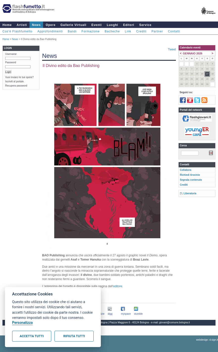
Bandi (72, 31)
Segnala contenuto (191, 179)
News (36, 25)
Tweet (172, 49)
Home (7, 25)
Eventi (96, 25)
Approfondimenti (50, 31)
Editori (128, 25)
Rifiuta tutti (74, 336)
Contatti (174, 31)
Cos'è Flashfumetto (17, 31)
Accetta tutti (32, 336)
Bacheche (112, 31)
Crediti (141, 31)
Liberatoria (190, 193)
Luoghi (112, 25)
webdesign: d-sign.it (207, 339)
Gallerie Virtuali (73, 25)
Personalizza (22, 323)
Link (128, 31)
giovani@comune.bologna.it (174, 322)
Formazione (91, 31)
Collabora (185, 170)
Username (11, 54)
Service (145, 25)
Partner (157, 31)
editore (117, 286)
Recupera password (16, 85)
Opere (50, 25)
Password (10, 62)
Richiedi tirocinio (190, 175)
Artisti (22, 25)
